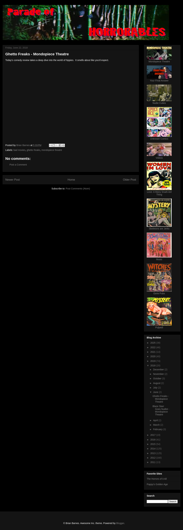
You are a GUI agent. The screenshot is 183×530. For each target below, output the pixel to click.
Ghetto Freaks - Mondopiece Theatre (161, 399)
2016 (153, 439)
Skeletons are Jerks (159, 228)
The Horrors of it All (157, 478)
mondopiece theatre (51, 150)
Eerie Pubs (159, 293)
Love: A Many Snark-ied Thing (159, 193)
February (158, 429)
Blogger (120, 523)
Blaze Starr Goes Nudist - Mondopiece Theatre (161, 410)
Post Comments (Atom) (78, 188)
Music (159, 259)
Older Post (129, 179)
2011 (153, 462)
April (155, 420)
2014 (153, 448)
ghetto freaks (33, 150)
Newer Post (12, 179)
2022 (153, 347)
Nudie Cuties (159, 103)
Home (71, 179)
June (156, 392)
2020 (153, 356)
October (157, 378)
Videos (159, 158)
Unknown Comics (159, 138)
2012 (153, 457)
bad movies (19, 150)
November (158, 374)
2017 (153, 435)
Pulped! (159, 327)
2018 (153, 365)
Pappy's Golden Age (157, 484)
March (156, 425)
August (157, 383)
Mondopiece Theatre (159, 61)
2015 (153, 444)
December (158, 369)
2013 (153, 453)
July (155, 387)
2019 (153, 361)
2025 (153, 342)
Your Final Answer (159, 80)
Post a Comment (18, 164)
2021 (153, 352)
